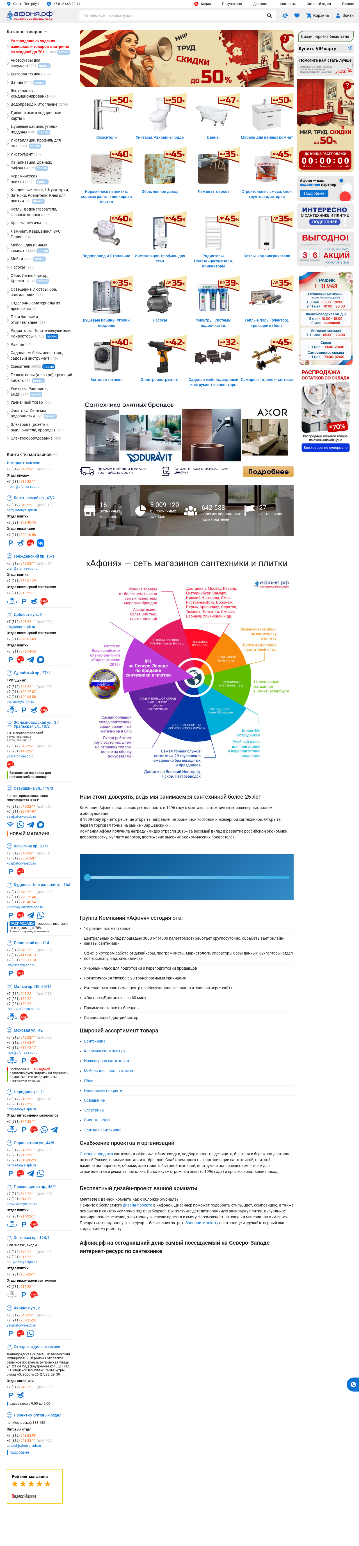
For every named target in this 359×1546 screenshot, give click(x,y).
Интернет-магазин (24, 463)
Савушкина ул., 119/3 (33, 788)
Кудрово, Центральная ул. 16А (42, 885)
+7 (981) (21, 481)
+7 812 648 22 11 (63, 4)
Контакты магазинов (32, 454)
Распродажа (22, 924)
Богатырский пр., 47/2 (34, 498)
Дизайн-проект (325, 36)
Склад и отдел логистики (37, 1347)
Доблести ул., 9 (28, 614)
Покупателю (232, 4)
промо (52, 336)
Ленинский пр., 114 (31, 943)
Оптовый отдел (319, 4)
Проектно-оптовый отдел (37, 1415)
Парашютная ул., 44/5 (34, 1143)
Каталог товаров (27, 32)
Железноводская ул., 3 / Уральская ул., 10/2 (36, 724)
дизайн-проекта (137, 1205)
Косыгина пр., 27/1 (31, 846)
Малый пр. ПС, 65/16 (33, 986)
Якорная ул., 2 (27, 1308)
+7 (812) (29, 469)
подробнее (19, 1452)
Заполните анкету (202, 1223)
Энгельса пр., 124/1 (32, 1238)
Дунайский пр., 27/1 (32, 673)
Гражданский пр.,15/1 (34, 556)
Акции (202, 4)
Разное (348, 4)
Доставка (261, 4)
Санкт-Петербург (23, 4)
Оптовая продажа (96, 1154)
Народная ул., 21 (29, 1092)
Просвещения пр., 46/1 (35, 1187)
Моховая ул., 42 (28, 1030)
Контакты (288, 4)
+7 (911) (21, 535)
